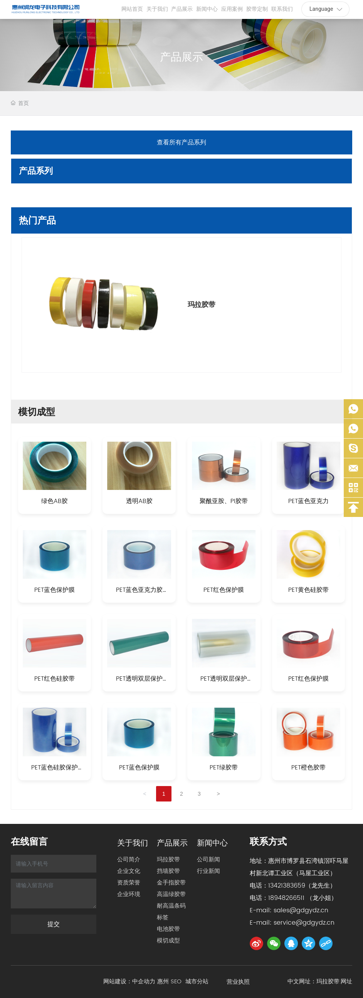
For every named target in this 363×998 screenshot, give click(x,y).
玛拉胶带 (201, 304)
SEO (178, 981)
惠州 (163, 981)
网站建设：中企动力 (129, 981)
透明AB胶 (139, 501)
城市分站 (196, 981)
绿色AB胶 (54, 501)
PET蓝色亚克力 (308, 501)
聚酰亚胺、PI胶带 (224, 501)
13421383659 (286, 886)
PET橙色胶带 (308, 767)
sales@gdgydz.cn (301, 910)
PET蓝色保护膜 (54, 590)
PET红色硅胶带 (54, 679)
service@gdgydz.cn (304, 923)
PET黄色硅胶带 (308, 590)
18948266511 (286, 898)
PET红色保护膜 (223, 590)
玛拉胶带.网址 (334, 981)
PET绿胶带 (224, 767)
